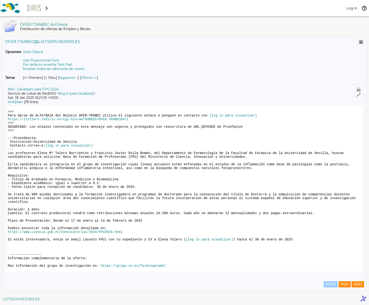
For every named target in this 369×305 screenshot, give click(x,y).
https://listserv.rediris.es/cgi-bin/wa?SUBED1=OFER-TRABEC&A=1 (68, 119)
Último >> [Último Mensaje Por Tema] (89, 78)
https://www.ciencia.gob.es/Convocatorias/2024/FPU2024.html (65, 232)
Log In (351, 8)
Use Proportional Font (41, 60)
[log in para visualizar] (76, 93)
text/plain (15, 102)
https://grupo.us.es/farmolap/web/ (133, 266)
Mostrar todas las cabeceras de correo (54, 69)
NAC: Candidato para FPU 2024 (33, 89)
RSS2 (357, 284)
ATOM (330, 284)
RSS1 (345, 284)
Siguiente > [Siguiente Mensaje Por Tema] (68, 78)
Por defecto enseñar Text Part (47, 64)
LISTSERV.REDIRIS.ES (21, 299)
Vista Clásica (33, 52)
